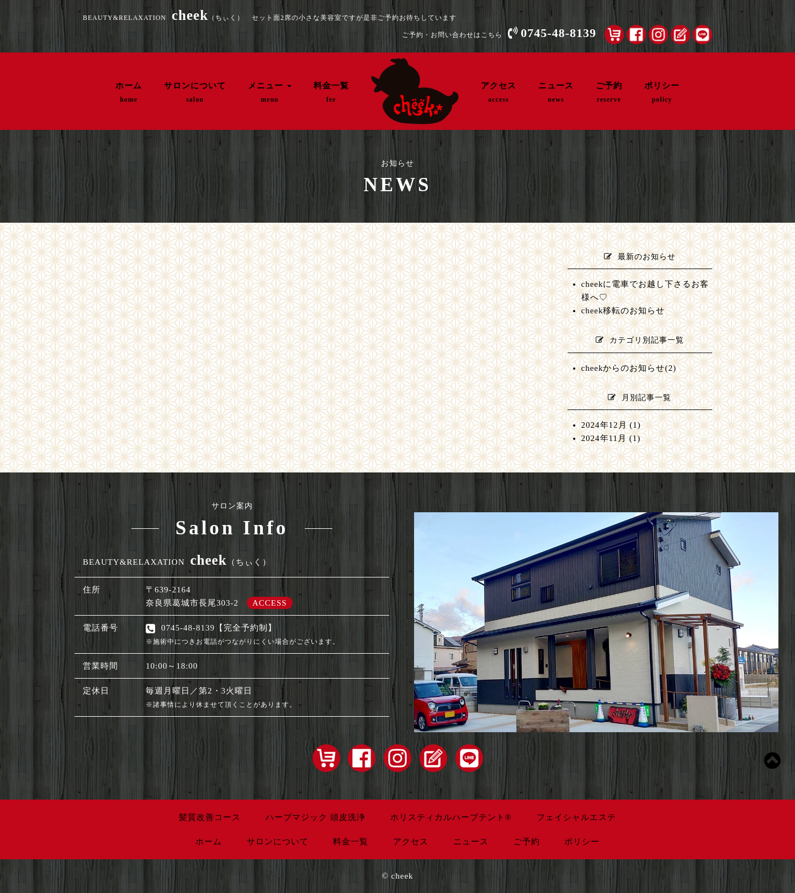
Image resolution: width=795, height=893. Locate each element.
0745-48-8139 (558, 33)
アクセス (498, 92)
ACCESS (269, 602)
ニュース (556, 92)
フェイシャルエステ (576, 817)
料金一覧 (331, 92)
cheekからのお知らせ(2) (628, 368)
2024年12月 (604, 425)
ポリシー (662, 92)
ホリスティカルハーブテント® (451, 817)
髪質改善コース (210, 817)
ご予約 (609, 92)
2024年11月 (604, 438)
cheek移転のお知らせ (623, 310)
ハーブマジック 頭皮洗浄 (315, 817)
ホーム (128, 92)
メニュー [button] (270, 92)
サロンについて (195, 92)
